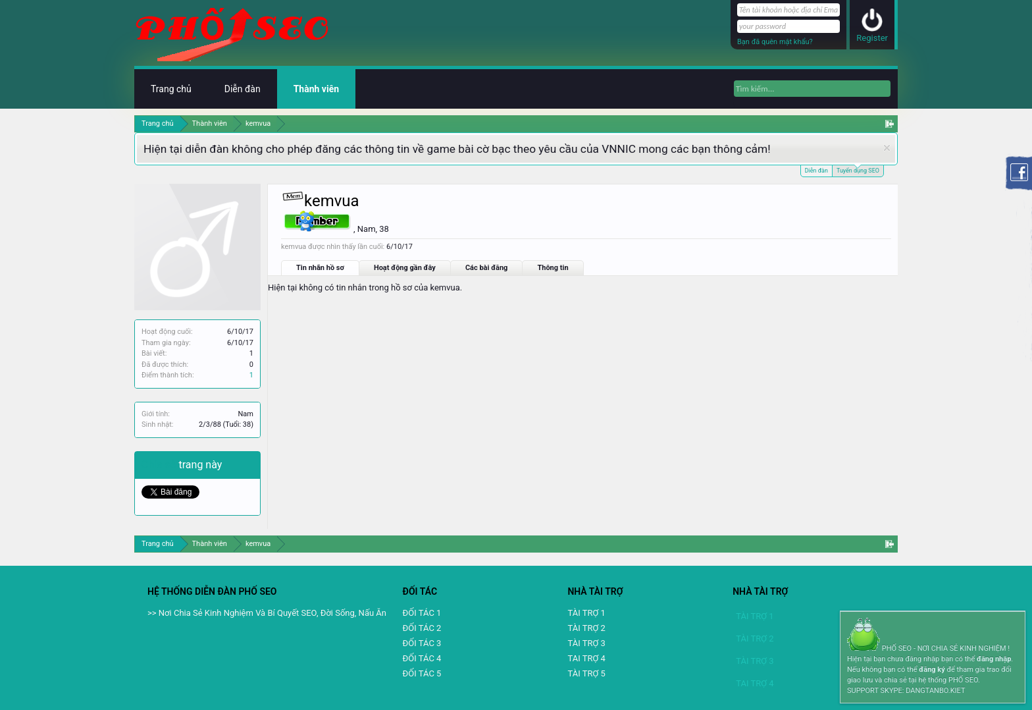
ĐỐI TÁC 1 (422, 613)
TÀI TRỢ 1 (586, 613)
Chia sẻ (160, 464)
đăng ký (931, 669)
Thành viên (316, 89)
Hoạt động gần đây (405, 267)
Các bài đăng (486, 267)
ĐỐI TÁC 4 (422, 658)
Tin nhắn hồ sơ (320, 267)
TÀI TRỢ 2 (586, 628)
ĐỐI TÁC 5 (422, 673)
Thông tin (552, 267)
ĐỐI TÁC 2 (422, 628)
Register (872, 38)
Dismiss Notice (887, 148)
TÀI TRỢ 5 (586, 673)
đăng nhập (994, 659)
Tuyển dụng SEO (858, 169)
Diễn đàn (816, 170)
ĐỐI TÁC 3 (422, 643)
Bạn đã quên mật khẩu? (775, 42)
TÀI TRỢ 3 (586, 643)
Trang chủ (171, 89)
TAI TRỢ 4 (586, 658)
